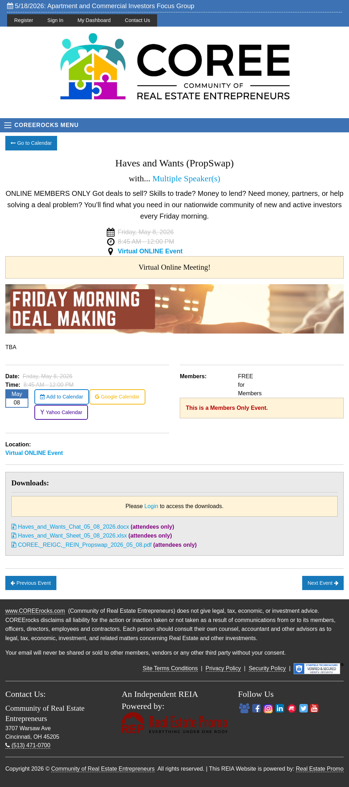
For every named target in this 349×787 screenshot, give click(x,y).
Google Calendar (117, 397)
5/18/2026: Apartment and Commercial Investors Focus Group (100, 6)
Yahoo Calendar (61, 412)
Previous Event (31, 583)
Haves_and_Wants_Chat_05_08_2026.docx (70, 527)
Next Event (323, 583)
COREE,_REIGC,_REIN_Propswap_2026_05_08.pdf (81, 545)
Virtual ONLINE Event (150, 251)
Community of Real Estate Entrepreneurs (103, 769)
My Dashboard (94, 20)
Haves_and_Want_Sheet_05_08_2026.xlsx (69, 536)
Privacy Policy (223, 668)
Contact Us (137, 20)
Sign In (55, 20)
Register (23, 20)
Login (151, 506)
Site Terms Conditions (170, 668)
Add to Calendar (61, 397)
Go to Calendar (31, 143)
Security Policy (267, 668)
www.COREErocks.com (35, 611)
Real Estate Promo (319, 769)
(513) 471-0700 (27, 745)
